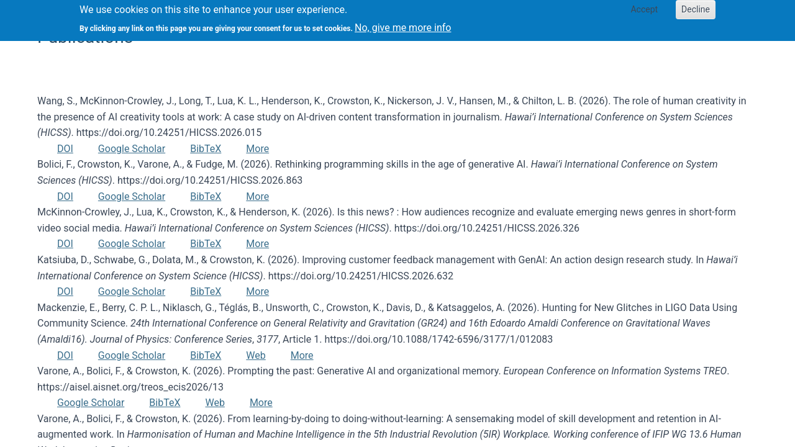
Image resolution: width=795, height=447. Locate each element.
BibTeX (205, 149)
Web (255, 355)
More (257, 149)
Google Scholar (131, 149)
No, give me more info (403, 23)
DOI (65, 149)
